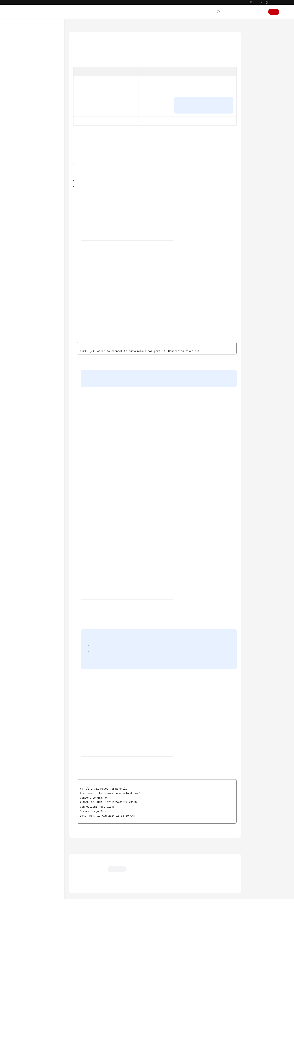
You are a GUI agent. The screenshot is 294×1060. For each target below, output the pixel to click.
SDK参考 (23, 449)
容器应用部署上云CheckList (37, 120)
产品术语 (23, 495)
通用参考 (23, 488)
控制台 (251, 19)
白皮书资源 (25, 515)
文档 (233, 19)
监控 (24, 167)
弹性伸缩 (27, 160)
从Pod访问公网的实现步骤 (264, 75)
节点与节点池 (29, 181)
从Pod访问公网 (38, 295)
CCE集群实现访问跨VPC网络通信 (41, 214)
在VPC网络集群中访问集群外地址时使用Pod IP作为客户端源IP (41, 367)
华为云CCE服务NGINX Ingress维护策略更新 (188, 1029)
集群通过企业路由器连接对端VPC (42, 354)
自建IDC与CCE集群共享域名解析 (42, 236)
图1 (113, 158)
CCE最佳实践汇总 (31, 113)
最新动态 (23, 59)
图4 (202, 665)
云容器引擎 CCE (93, 33)
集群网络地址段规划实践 (39, 194)
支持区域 (23, 522)
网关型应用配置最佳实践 (39, 385)
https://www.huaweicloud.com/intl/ (82, 4)
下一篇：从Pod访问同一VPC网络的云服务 (213, 983)
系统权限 (23, 529)
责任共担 (23, 502)
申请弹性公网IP (120, 492)
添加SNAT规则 (146, 742)
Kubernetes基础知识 (30, 86)
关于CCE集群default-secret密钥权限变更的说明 (190, 1018)
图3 (120, 540)
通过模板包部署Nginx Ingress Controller (42, 325)
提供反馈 (135, 1008)
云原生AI (27, 436)
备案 (241, 19)
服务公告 (23, 66)
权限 (24, 416)
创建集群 (130, 309)
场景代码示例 (26, 456)
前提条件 (255, 65)
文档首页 (74, 33)
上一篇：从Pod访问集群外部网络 (91, 983)
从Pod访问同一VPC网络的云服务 (43, 304)
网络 (24, 188)
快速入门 (23, 93)
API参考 (23, 443)
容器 (24, 409)
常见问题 (23, 463)
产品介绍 (23, 73)
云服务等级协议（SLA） (32, 509)
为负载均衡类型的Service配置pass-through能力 (42, 279)
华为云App (273, 10)
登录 (261, 19)
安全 (24, 154)
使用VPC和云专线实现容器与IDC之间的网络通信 (41, 225)
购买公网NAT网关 (118, 643)
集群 (24, 174)
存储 (24, 402)
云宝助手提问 (80, 1026)
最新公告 (168, 1012)
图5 (120, 762)
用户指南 (23, 100)
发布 (24, 422)
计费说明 (23, 79)
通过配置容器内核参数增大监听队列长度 (42, 268)
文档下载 (23, 476)
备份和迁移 (28, 133)
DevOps (26, 140)
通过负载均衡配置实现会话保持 (42, 247)
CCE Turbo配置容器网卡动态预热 (41, 343)
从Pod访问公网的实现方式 (264, 54)
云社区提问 (99, 1026)
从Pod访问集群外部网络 (39, 288)
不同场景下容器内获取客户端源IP (42, 257)
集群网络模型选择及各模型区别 (42, 203)
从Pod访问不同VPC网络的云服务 (43, 314)
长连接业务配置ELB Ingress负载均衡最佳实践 (42, 393)
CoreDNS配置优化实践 (38, 334)
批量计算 (27, 429)
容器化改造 (28, 127)
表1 (166, 73)
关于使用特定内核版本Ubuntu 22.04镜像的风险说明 (193, 1023)
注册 (273, 19)
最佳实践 (23, 106)
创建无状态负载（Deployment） (149, 315)
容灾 (24, 147)
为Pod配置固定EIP (215, 127)
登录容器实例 (123, 455)
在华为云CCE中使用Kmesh (40, 378)
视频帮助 (23, 470)
